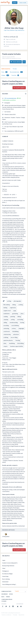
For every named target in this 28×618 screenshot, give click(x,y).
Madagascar (5, 571)
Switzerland (5, 581)
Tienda (8, 596)
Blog (2, 596)
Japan (3, 560)
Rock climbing (6, 579)
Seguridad (4, 594)
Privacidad (15, 614)
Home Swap (5, 576)
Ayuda (11, 594)
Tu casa (15, 68)
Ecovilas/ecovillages (7, 573)
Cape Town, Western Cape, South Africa (14, 30)
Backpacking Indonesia (8, 565)
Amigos (5, 75)
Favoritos (15, 75)
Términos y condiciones (6, 614)
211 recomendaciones (10, 98)
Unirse (14, 2)
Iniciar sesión (22, 2)
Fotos (4, 72)
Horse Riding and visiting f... (9, 584)
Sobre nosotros (5, 68)
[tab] (5, 69)
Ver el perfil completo (19, 87)
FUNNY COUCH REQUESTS (9, 563)
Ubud (3, 568)
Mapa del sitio (21, 614)
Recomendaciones (16, 72)
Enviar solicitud (16, 61)
